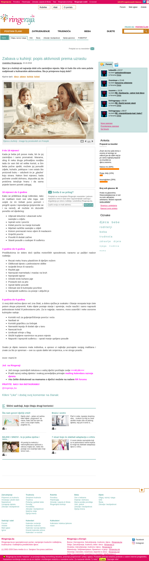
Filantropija (26, 2)
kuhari (37, 77)
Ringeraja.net (114, 552)
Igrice (4, 530)
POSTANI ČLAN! (141, 27)
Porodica (16, 2)
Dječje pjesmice (69, 38)
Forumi (122, 7)
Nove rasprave (107, 123)
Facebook (140, 540)
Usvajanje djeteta (8, 504)
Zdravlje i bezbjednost (52, 38)
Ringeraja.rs (109, 545)
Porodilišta (30, 507)
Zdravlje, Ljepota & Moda (41, 2)
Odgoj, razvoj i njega (18, 38)
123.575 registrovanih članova (129, 2)
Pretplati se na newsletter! (79, 49)
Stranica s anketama (108, 205)
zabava (23, 77)
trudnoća (106, 236)
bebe (116, 222)
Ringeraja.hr (107, 547)
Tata (54, 2)
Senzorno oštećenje (123, 83)
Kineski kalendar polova (35, 530)
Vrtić (31, 38)
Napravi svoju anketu (108, 208)
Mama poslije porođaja (83, 502)
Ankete (143, 7)
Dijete (4, 38)
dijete (117, 241)
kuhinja (30, 77)
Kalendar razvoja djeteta (35, 528)
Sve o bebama (80, 498)
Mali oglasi (133, 7)
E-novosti (93, 2)
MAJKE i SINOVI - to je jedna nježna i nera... (20, 438)
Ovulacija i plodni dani (10, 500)
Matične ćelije (31, 511)
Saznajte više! (113, 559)
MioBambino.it (109, 554)
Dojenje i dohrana (81, 500)
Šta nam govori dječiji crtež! (16, 413)
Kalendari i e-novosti (34, 532)
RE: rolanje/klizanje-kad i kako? (128, 113)
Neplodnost (6, 502)
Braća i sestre (59, 413)
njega (103, 246)
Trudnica (29, 500)
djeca (16, 77)
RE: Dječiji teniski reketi (125, 103)
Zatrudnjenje (41, 31)
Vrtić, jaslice (79, 504)
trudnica (114, 246)
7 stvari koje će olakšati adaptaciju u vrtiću (73, 437)
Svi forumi (105, 129)
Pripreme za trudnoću (10, 498)
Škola (38, 38)
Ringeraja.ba (117, 542)
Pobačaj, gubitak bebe (35, 502)
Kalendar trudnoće (33, 526)
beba (103, 231)
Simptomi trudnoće (33, 498)
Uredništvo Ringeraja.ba (12, 63)
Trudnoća (64, 31)
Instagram (140, 543)
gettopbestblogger (123, 73)
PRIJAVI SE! (129, 27)
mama (103, 251)
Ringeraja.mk (114, 549)
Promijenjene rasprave (110, 126)
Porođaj (29, 504)
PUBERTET (82, 38)
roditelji (106, 227)
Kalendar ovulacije (33, 523)
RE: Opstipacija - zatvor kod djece (129, 93)
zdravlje (105, 241)
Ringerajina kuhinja (65, 2)
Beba (87, 31)
